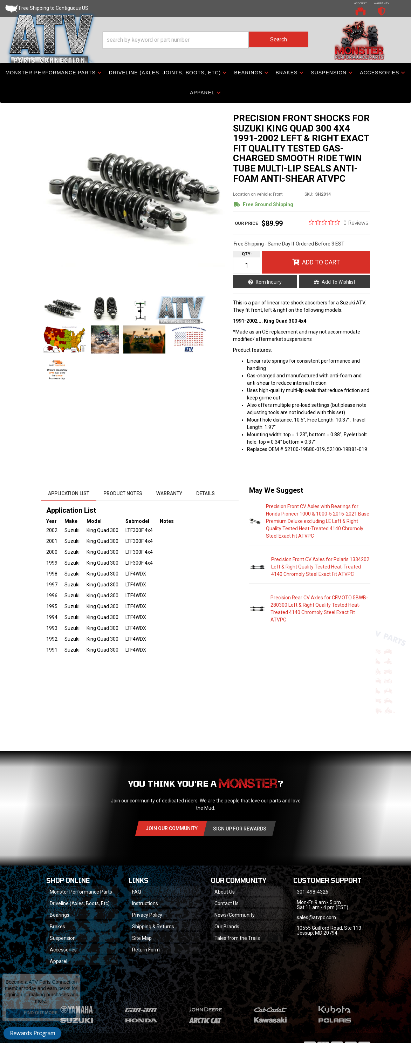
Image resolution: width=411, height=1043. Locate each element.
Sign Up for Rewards (239, 829)
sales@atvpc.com (316, 917)
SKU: (308, 194)
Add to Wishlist (338, 282)
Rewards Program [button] (32, 1033)
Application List (68, 493)
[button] (205, 40)
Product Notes (122, 493)
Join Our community (171, 828)
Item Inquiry (269, 282)
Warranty (169, 493)
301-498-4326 (312, 892)
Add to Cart (321, 262)
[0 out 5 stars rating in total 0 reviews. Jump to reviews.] (338, 222)
